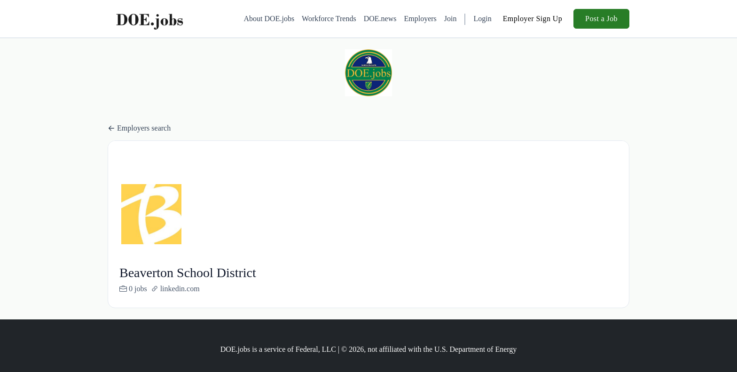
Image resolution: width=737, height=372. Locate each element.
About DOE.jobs (269, 19)
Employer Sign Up (532, 19)
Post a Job (601, 19)
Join (450, 19)
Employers (420, 19)
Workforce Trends (329, 19)
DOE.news (380, 19)
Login (482, 19)
